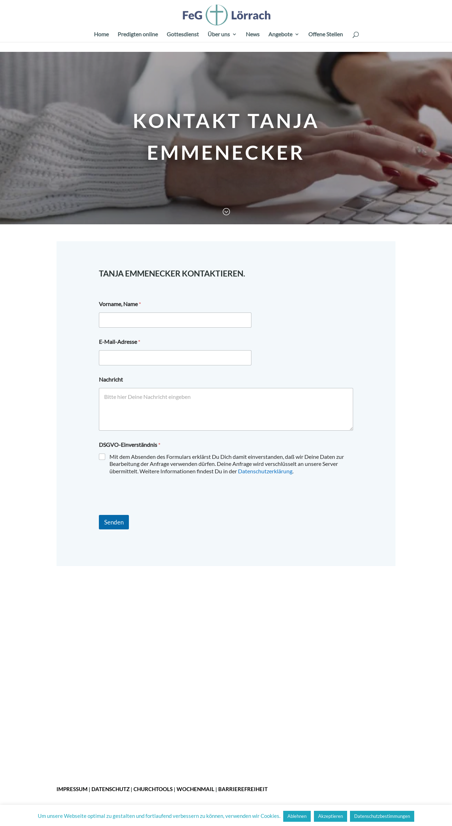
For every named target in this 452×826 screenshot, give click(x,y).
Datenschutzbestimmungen (382, 816)
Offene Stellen (325, 34)
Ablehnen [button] (297, 816)
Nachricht (111, 379)
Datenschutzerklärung (265, 471)
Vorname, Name (120, 303)
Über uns (219, 34)
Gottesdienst (183, 34)
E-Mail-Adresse (119, 341)
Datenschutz (110, 789)
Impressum (72, 789)
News (253, 34)
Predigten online (138, 34)
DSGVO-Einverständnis (129, 444)
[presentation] (152, 510)
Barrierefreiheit (243, 789)
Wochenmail (195, 789)
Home (101, 34)
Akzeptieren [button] (330, 816)
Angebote (280, 34)
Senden (114, 522)
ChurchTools (153, 789)
